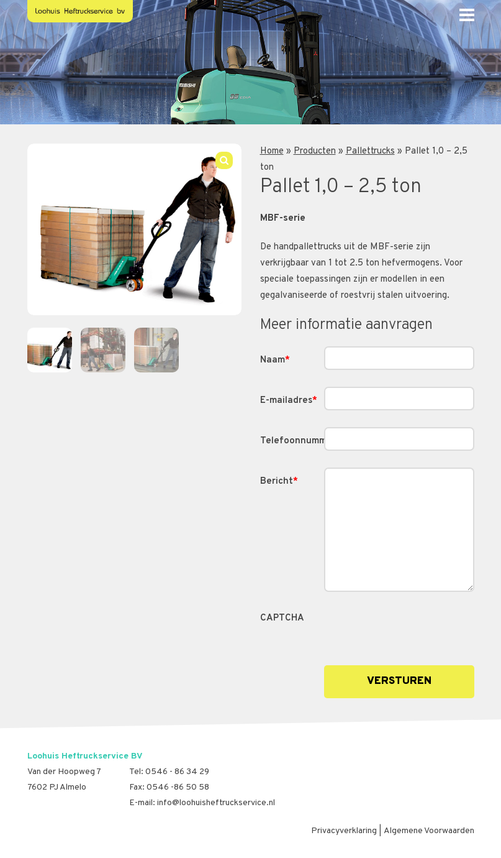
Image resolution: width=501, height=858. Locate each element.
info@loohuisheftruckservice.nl (216, 803)
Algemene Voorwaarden (429, 831)
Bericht (279, 481)
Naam (275, 360)
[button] (224, 160)
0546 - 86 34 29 (177, 772)
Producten (315, 151)
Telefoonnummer (292, 441)
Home (272, 151)
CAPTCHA (282, 618)
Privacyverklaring (344, 831)
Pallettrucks (370, 151)
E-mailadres (288, 401)
